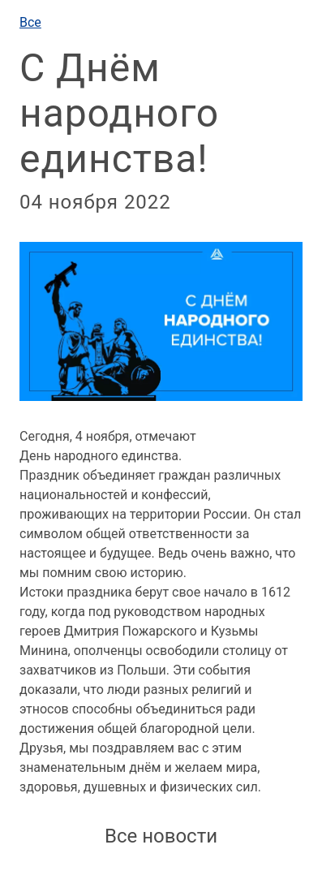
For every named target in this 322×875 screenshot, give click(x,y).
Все (30, 22)
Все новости (161, 836)
